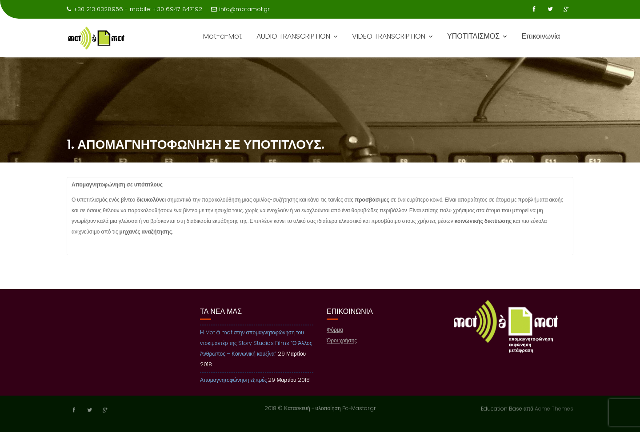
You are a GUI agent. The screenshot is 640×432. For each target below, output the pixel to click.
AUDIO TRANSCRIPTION (293, 36)
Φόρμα (335, 330)
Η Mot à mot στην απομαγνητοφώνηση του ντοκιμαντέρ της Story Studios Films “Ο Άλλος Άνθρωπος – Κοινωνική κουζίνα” (256, 343)
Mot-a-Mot (222, 36)
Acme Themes (554, 408)
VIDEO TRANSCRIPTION (388, 36)
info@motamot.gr (240, 9)
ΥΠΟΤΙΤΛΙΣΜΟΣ (473, 36)
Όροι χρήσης (342, 341)
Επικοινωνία (540, 36)
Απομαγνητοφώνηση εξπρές (233, 380)
